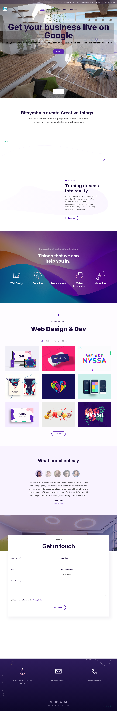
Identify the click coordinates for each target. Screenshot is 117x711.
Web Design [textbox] (67, 574)
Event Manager (58, 503)
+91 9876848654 (68, 2)
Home (42, 9)
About (49, 9)
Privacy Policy (38, 600)
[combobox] (83, 574)
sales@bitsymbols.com (86, 2)
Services (57, 9)
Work (65, 9)
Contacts (73, 9)
